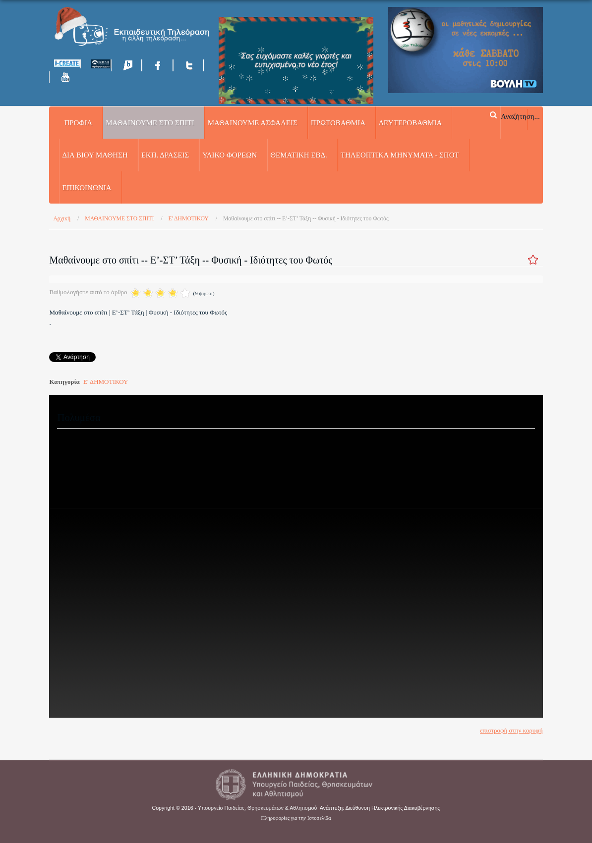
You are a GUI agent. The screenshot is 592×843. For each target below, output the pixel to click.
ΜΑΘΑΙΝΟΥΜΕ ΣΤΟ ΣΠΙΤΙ (150, 123)
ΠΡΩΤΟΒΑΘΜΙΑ (338, 123)
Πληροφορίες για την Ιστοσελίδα (296, 818)
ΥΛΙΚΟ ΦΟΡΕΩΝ (229, 155)
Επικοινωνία (86, 188)
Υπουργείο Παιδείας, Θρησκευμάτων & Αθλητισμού (257, 808)
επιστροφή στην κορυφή (511, 730)
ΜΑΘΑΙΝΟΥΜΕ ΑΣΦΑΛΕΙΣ (252, 123)
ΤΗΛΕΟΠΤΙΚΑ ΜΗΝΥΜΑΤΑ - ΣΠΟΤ (400, 155)
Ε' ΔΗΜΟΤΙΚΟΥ (105, 381)
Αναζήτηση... (520, 115)
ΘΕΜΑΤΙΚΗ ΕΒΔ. (298, 155)
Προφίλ (78, 123)
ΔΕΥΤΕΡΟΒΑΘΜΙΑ (410, 123)
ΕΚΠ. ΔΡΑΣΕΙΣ (165, 155)
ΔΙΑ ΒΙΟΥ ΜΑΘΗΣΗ (94, 155)
